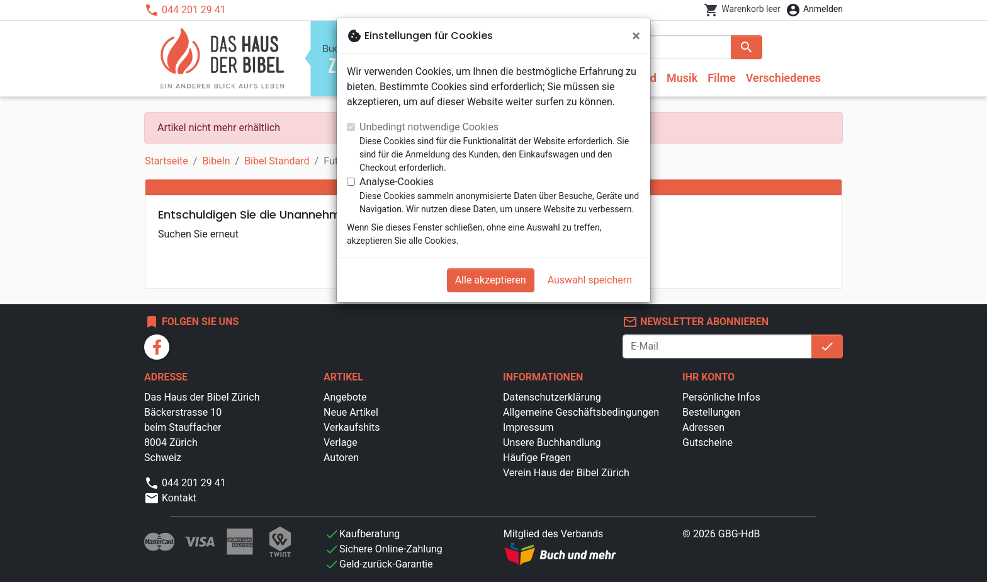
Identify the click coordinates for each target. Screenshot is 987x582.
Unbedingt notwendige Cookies (429, 127)
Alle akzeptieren (490, 280)
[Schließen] (636, 36)
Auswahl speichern (590, 280)
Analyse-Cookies (396, 182)
